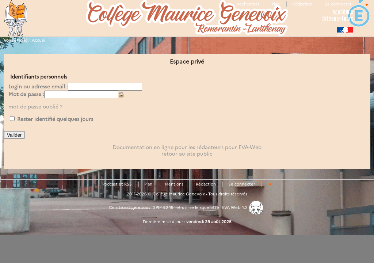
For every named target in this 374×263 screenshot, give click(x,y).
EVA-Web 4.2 (242, 207)
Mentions (174, 184)
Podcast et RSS (117, 184)
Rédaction (302, 4)
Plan (276, 4)
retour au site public (187, 153)
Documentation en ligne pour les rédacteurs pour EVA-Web (187, 147)
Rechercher (248, 4)
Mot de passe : (26, 94)
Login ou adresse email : (38, 86)
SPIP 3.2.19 (163, 207)
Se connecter (338, 4)
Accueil (39, 40)
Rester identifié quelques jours (55, 119)
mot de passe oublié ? (35, 106)
